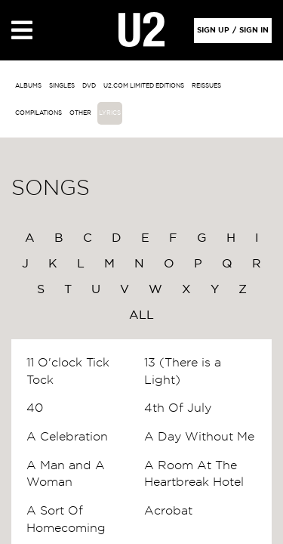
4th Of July (177, 408)
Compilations (38, 113)
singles (62, 86)
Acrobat (168, 511)
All (141, 315)
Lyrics (110, 113)
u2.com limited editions (143, 86)
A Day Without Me (199, 437)
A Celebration (67, 437)
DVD (89, 86)
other (80, 113)
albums (28, 86)
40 (34, 408)
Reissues (206, 86)
